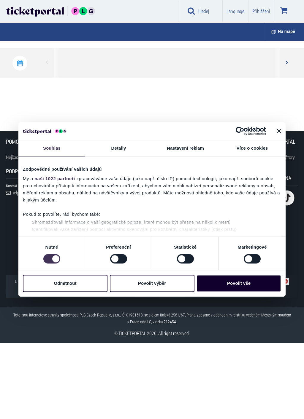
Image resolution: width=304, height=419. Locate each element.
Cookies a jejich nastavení (69, 303)
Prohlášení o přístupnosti (67, 333)
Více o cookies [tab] (252, 148)
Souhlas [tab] (52, 148)
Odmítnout (65, 283)
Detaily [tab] (118, 148)
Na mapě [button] (283, 31)
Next (286, 139)
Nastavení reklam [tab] (185, 148)
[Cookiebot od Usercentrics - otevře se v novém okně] (240, 131)
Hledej (198, 11)
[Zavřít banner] (279, 131)
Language (235, 11)
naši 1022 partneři (54, 178)
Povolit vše (239, 283)
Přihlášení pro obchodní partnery (77, 318)
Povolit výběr (152, 283)
